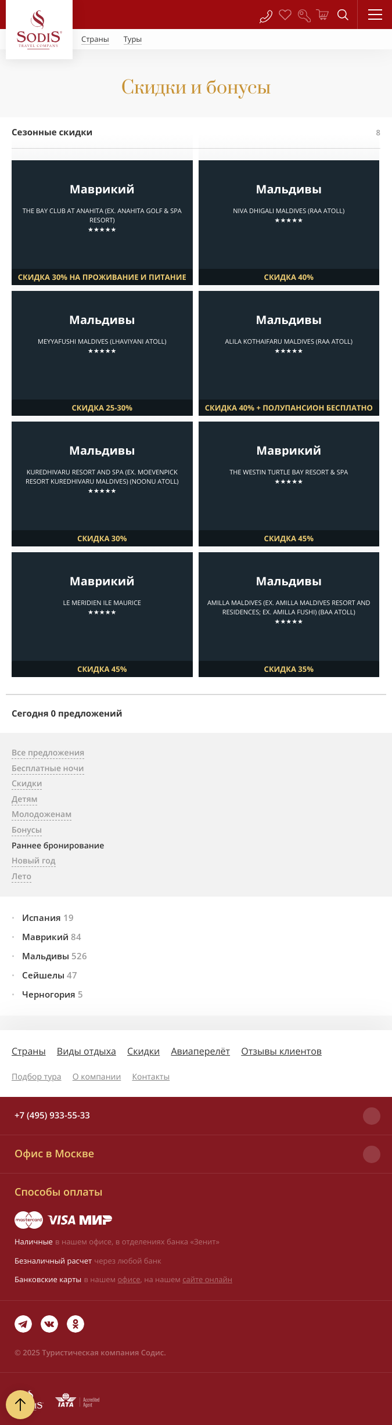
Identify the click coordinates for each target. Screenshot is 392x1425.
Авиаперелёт (200, 1051)
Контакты (151, 1076)
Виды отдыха (86, 1051)
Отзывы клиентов (281, 1051)
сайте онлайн (207, 1279)
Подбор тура (37, 1076)
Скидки (143, 1051)
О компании (97, 1076)
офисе (129, 1279)
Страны (29, 1051)
